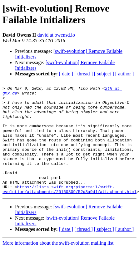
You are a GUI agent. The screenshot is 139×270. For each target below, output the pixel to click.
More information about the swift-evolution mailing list (58, 264)
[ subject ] (104, 73)
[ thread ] (83, 73)
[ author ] (124, 73)
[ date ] (66, 73)
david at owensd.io (56, 35)
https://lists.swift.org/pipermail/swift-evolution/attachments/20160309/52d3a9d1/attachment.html (69, 210)
